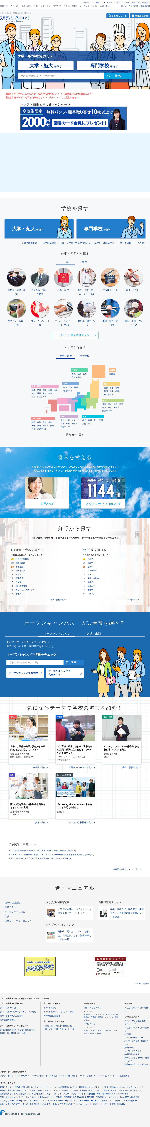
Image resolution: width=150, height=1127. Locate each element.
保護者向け (145, 6)
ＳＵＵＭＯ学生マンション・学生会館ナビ (111, 1076)
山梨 (79, 374)
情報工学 (91, 586)
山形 (111, 391)
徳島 (33, 393)
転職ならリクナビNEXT (10, 1087)
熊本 (50, 422)
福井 (76, 387)
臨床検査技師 (21, 586)
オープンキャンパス (88, 6)
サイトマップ (112, 2)
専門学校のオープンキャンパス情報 (59, 1012)
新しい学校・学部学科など (75, 243)
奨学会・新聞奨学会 (104, 243)
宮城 (117, 388)
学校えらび (10, 907)
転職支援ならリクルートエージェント (37, 1087)
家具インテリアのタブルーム (12, 1104)
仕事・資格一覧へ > (59, 600)
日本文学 (108, 1030)
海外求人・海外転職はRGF (125, 1101)
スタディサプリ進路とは (92, 2)
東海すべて (87, 424)
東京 (110, 407)
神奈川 (116, 407)
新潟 (74, 374)
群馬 (115, 404)
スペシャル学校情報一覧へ (80, 822)
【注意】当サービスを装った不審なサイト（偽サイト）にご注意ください (42, 97)
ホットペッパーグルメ (31, 1101)
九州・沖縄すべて (39, 429)
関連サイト (97, 1104)
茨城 (104, 404)
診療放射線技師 (22, 559)
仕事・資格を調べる (92, 1008)
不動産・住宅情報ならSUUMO (69, 1097)
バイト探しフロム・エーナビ (40, 1090)
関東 (14, 1030)
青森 (106, 388)
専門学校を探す (50, 1008)
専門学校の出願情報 (52, 1016)
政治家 (18, 582)
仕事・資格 (26, 6)
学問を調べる (89, 1024)
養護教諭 (19, 567)
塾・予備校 (125, 243)
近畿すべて (65, 427)
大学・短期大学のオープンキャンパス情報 (18, 1012)
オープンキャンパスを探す (23, 673)
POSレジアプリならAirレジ (63, 1104)
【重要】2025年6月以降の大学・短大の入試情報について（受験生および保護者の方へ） (49, 93)
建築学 (90, 567)
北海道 (112, 374)
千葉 (104, 407)
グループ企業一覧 (111, 1104)
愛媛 (45, 393)
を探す (46, 65)
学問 (36, 6)
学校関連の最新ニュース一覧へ (126, 869)
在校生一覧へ (39, 767)
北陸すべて (67, 391)
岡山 (45, 390)
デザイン (91, 594)
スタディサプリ (6, 1076)
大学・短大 (45, 6)
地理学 (86, 1030)
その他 (140, 243)
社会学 (100, 1030)
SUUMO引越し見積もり (131, 1097)
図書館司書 (20, 571)
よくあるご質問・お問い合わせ (135, 2)
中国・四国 (10, 1033)
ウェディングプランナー (26, 590)
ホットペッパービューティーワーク (83, 1101)
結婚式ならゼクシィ (46, 1097)
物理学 (92, 1033)
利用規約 (128, 1034)
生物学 (90, 590)
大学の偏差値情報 (7, 1020)
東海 (27, 1030)
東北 (9, 1030)
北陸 (32, 1030)
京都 (68, 420)
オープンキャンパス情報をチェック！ (32, 654)
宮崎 (39, 425)
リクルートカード (83, 1104)
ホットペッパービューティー (54, 1101)
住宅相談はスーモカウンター (108, 1097)
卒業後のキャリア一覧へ (81, 767)
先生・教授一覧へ (131, 767)
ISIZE (122, 1104)
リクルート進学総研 (67, 1076)
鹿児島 (45, 425)
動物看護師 (20, 563)
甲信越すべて (77, 377)
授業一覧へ (40, 822)
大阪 (74, 420)
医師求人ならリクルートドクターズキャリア (122, 1090)
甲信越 (20, 1030)
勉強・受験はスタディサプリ (12, 1097)
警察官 (18, 574)
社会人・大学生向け (129, 6)
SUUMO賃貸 (88, 1097)
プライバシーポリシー (133, 1037)
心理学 (90, 559)
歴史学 (93, 1030)
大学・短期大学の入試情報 (11, 1016)
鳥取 (33, 390)
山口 (56, 390)
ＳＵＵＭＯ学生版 (84, 1076)
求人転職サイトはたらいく (91, 1090)
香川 (39, 393)
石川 (70, 387)
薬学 (89, 574)
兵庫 (62, 423)
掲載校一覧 (129, 1048)
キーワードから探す (132, 1051)
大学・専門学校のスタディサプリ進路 (112, 1094)
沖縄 (52, 425)
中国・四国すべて (39, 397)
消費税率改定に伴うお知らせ (136, 1064)
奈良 (68, 423)
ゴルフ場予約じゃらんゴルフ (38, 1104)
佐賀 (39, 422)
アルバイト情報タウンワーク (66, 1090)
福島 (117, 391)
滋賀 (62, 420)
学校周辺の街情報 (131, 1054)
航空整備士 (88, 1014)
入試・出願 (104, 6)
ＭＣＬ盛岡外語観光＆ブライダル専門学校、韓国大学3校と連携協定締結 (42, 850)
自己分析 (14, 6)
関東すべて (107, 411)
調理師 (100, 1017)
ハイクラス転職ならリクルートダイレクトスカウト (49, 1094)
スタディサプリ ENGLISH (26, 1076)
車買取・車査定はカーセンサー (13, 1090)
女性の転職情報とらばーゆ (66, 1087)
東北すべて (108, 394)
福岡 (33, 422)
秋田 (106, 391)
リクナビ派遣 (102, 1087)
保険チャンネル (106, 1101)
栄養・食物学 (93, 578)
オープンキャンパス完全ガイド (59, 673)
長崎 (45, 422)
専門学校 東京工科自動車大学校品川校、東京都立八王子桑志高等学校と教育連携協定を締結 (51, 854)
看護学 (90, 563)
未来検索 (4, 6)
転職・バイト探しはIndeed (83, 1094)
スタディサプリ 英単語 (47, 1076)
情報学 (90, 582)
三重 (101, 420)
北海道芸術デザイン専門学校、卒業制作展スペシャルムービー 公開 (40, 858)
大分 (33, 425)
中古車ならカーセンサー (10, 1101)
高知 (50, 393)
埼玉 (121, 404)
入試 (7, 916)
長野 (85, 374)
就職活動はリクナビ (87, 1087)
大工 (95, 1014)
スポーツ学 (92, 571)
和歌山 (74, 423)
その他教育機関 (70, 6)
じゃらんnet (31, 1097)
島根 (39, 390)
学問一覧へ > (133, 600)
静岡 (90, 420)
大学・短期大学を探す (9, 1008)
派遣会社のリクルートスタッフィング (126, 1087)
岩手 (111, 388)
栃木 (110, 404)
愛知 (95, 420)
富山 (65, 387)
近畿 (2, 1033)
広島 (50, 390)
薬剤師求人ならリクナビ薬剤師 (13, 1094)
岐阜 (84, 420)
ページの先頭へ (143, 984)
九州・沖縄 (21, 1033)
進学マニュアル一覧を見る (18, 921)
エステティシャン (106, 1014)
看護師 (18, 594)
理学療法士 (20, 578)
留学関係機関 (49, 243)
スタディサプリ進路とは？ (135, 1021)
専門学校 (57, 6)
